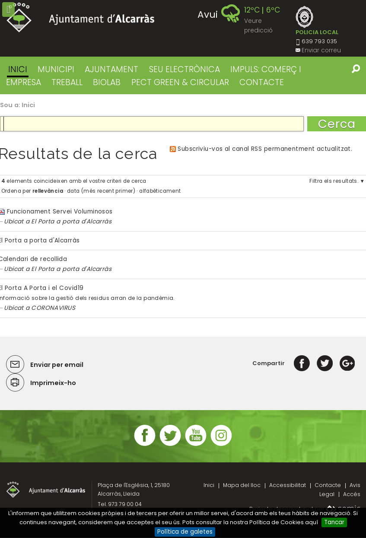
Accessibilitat (287, 485)
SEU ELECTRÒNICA (184, 69)
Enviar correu (321, 50)
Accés (351, 494)
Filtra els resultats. (333, 181)
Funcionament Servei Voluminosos (60, 211)
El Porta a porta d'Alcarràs (71, 221)
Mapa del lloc (242, 485)
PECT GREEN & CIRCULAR (180, 82)
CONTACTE (261, 82)
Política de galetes (185, 532)
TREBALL (67, 82)
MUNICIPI (56, 69)
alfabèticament (160, 191)
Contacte (328, 485)
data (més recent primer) (101, 191)
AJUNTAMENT (111, 69)
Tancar (334, 522)
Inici (17, 69)
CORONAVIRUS (53, 308)
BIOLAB (107, 82)
